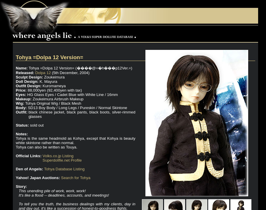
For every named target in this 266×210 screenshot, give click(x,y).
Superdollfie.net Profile (62, 160)
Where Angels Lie (75, 33)
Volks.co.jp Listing (58, 156)
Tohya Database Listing (64, 169)
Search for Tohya (76, 178)
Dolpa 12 (43, 73)
